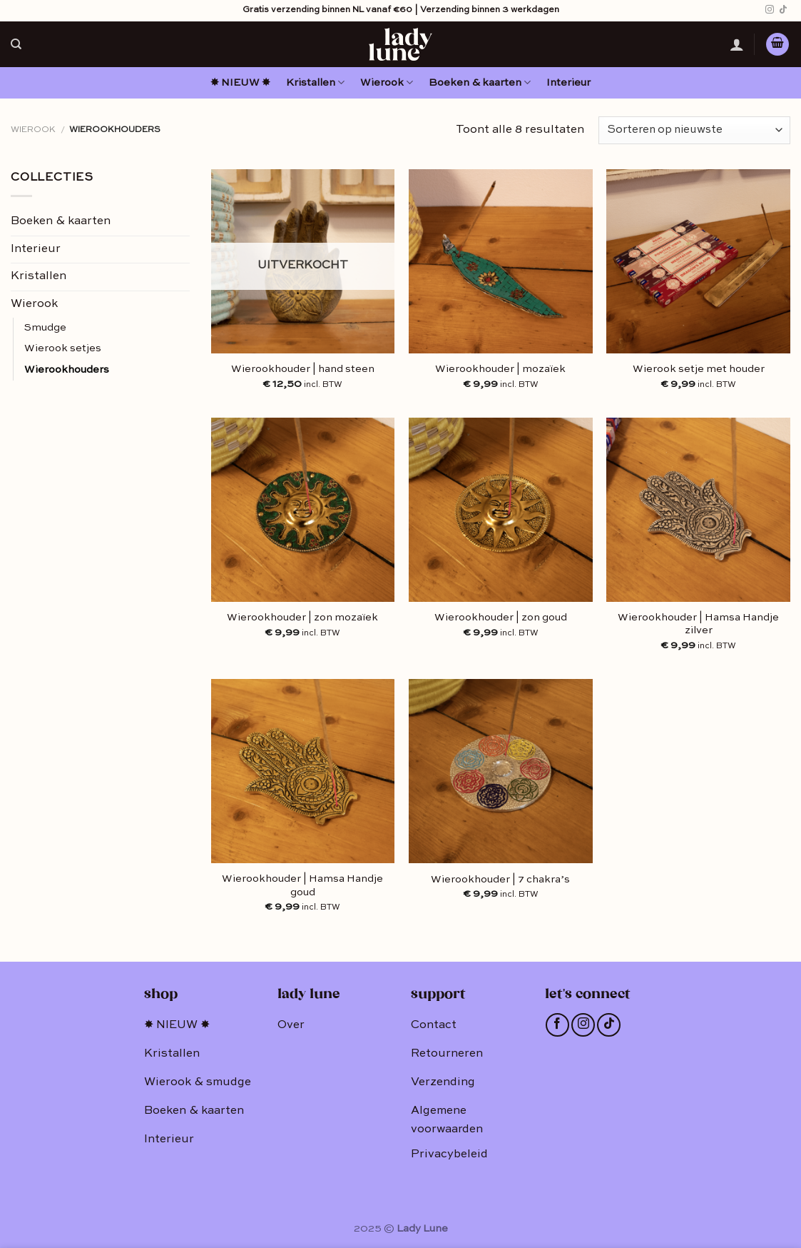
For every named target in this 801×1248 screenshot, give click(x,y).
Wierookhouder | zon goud (500, 618)
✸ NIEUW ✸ (240, 83)
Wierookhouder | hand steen (302, 369)
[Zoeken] (16, 44)
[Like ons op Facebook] (557, 1025)
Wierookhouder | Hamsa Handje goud (302, 885)
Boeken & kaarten (480, 82)
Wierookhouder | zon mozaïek (302, 618)
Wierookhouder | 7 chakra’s (500, 880)
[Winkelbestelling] (694, 130)
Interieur (568, 83)
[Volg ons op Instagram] (769, 10)
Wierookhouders (66, 370)
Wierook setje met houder (699, 369)
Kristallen (315, 82)
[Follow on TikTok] (783, 10)
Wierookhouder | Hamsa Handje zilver (698, 624)
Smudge (45, 328)
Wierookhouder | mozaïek (500, 369)
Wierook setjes (62, 348)
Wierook (386, 82)
